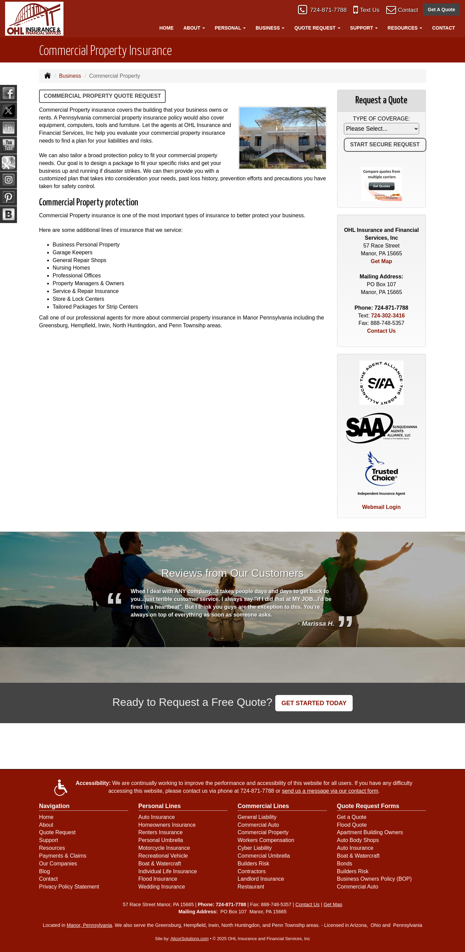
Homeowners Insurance (167, 825)
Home (166, 28)
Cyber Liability (255, 848)
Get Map (381, 261)
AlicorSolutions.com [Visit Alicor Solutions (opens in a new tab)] (189, 938)
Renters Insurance (160, 832)
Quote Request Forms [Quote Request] (368, 806)
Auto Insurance (156, 817)
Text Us (364, 11)
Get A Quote (441, 11)
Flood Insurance (158, 879)
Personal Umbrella (160, 840)
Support (48, 840)
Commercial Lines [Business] (263, 806)
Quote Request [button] (317, 28)
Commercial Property (263, 832)
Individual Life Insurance (167, 871)
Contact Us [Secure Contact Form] (381, 331)
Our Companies (58, 863)
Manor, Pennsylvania (89, 925)
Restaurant (251, 887)
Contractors (252, 871)
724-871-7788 (320, 11)
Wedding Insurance (161, 887)
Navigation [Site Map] (54, 806)
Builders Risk (253, 863)
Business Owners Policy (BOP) (374, 879)
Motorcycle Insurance (164, 848)
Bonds (344, 863)
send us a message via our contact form (330, 791)
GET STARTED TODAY (314, 703)
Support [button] (364, 28)
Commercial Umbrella (264, 856)
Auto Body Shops (358, 840)
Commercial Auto (258, 825)
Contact (406, 11)
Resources (52, 848)
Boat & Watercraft (159, 863)
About (46, 825)
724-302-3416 (388, 315)
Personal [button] (230, 28)
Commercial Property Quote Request (102, 96)
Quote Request (57, 832)
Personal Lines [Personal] (159, 806)
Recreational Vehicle (163, 856)
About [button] (194, 28)
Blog (44, 871)
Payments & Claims (63, 856)
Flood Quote (352, 825)
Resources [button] (405, 28)
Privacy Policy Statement (69, 887)
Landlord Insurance (261, 879)
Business (70, 76)
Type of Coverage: (381, 119)
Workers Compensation (266, 840)
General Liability (257, 817)
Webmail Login (381, 507)
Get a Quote (352, 817)
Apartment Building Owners (370, 832)
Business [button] (270, 28)
